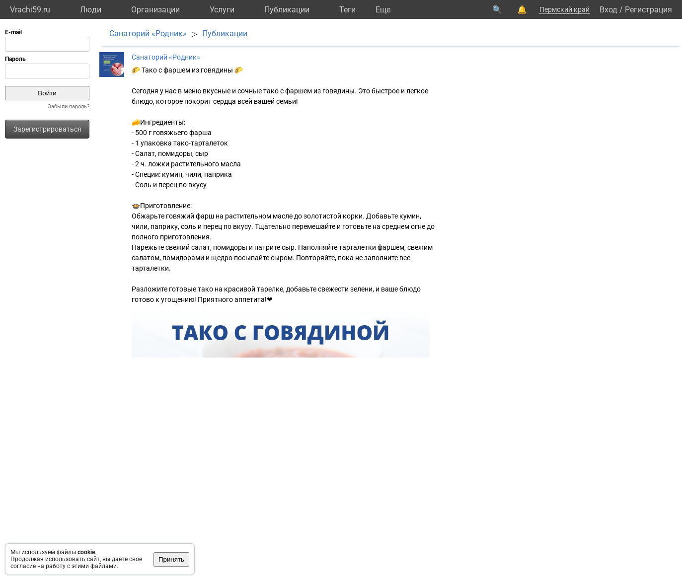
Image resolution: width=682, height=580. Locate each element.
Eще (383, 9)
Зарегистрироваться (47, 129)
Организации (155, 9)
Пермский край (564, 9)
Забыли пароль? (68, 106)
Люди (90, 9)
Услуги (222, 9)
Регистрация (648, 9)
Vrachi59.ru (30, 9)
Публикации (286, 9)
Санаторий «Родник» (148, 33)
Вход (608, 9)
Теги (347, 9)
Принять (171, 559)
